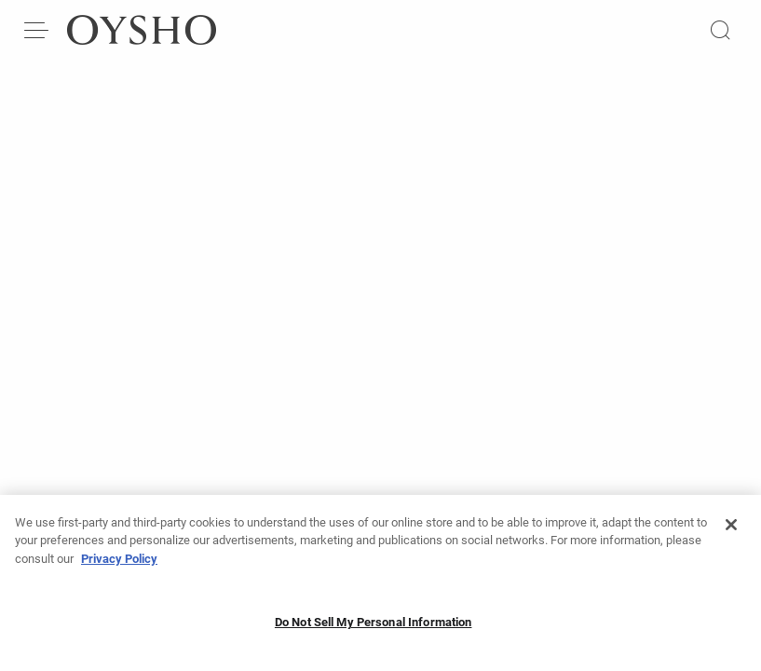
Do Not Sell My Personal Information (373, 622)
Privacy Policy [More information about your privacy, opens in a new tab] (119, 559)
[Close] (731, 524)
